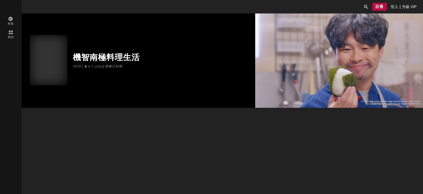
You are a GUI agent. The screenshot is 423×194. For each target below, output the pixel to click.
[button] (366, 6)
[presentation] (394, 6)
